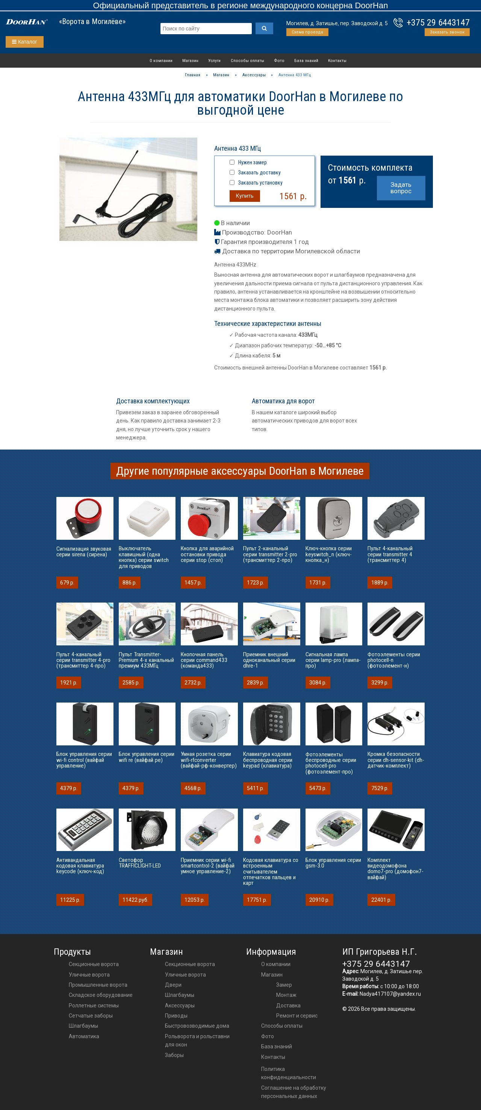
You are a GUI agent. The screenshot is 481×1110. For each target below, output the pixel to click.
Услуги (214, 60)
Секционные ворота (94, 964)
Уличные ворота (89, 975)
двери (173, 985)
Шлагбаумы (83, 1026)
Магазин (190, 60)
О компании (161, 60)
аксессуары (180, 1005)
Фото (279, 60)
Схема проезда (307, 32)
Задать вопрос (400, 188)
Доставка (288, 1005)
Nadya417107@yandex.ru (390, 994)
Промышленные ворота (98, 985)
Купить (245, 196)
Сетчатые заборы (91, 1016)
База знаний (306, 60)
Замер (284, 985)
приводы (176, 1016)
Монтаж (286, 995)
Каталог (24, 42)
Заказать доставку (259, 172)
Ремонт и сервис (297, 1016)
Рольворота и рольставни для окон (197, 1040)
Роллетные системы (94, 1005)
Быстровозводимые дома (197, 1026)
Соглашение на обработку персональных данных (293, 1092)
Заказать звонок (447, 32)
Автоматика (84, 1036)
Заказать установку (260, 182)
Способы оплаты (247, 60)
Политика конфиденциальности (288, 1073)
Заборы (174, 1055)
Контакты (337, 60)
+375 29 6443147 (438, 22)
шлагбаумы (179, 995)
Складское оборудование (101, 995)
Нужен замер (252, 162)
